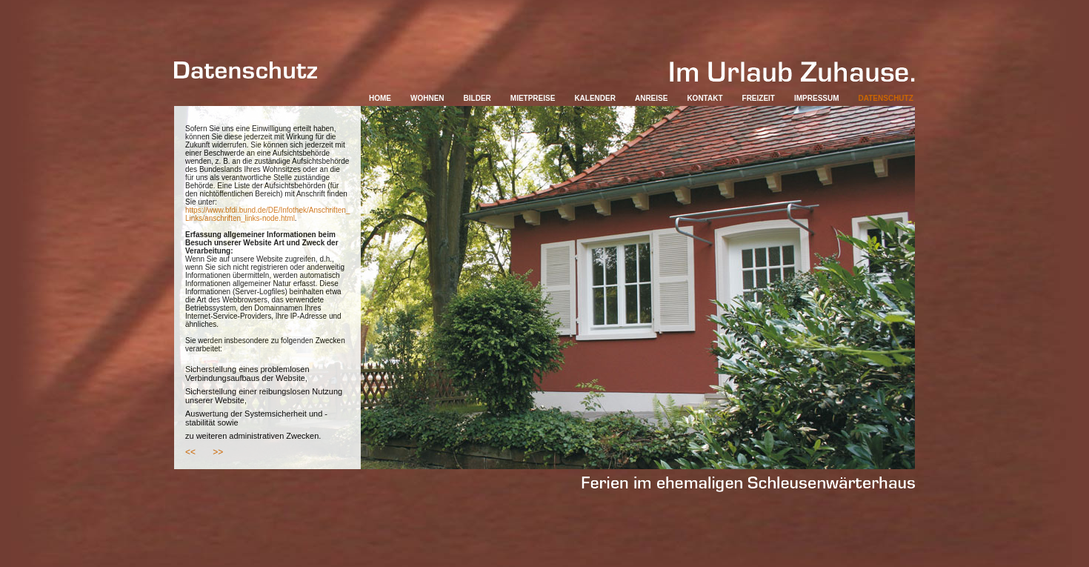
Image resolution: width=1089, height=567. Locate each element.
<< (190, 452)
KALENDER (595, 98)
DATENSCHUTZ (886, 98)
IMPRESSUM (816, 98)
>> (218, 452)
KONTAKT (704, 98)
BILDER (477, 98)
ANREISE (651, 98)
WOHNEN (427, 98)
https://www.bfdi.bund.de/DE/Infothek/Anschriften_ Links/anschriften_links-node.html (267, 214)
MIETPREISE (533, 98)
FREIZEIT (758, 98)
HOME (380, 98)
